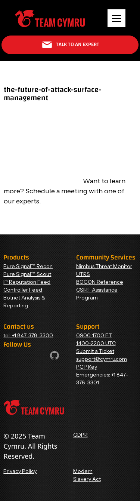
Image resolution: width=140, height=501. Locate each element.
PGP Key (86, 366)
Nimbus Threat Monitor (104, 266)
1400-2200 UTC (96, 343)
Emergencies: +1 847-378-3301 (102, 378)
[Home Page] (50, 18)
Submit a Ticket (95, 351)
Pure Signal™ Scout (27, 274)
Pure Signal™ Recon (28, 266)
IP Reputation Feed (26, 282)
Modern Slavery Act (87, 475)
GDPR (80, 434)
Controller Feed (22, 289)
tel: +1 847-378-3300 (28, 335)
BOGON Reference (99, 282)
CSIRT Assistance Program (97, 293)
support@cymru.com (101, 359)
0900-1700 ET (94, 335)
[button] (116, 18)
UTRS (83, 274)
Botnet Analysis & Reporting (24, 301)
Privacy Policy (20, 471)
